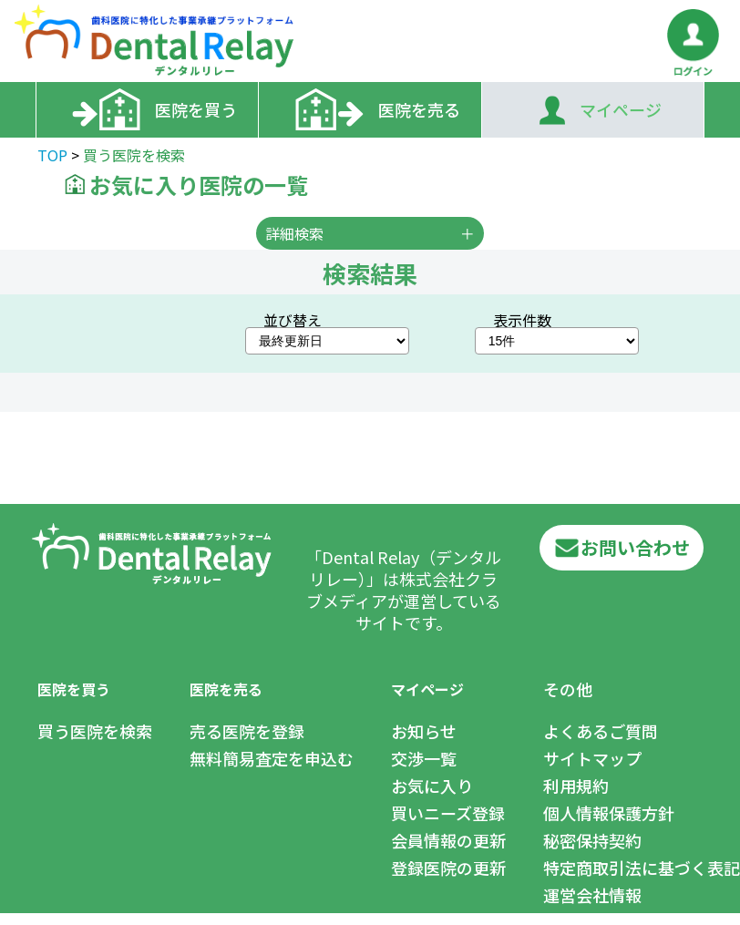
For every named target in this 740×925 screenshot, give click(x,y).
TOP (52, 155)
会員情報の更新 (448, 840)
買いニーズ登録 (448, 813)
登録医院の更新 (448, 867)
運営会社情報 (592, 895)
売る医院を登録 (247, 731)
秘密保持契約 (592, 840)
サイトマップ (592, 758)
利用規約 (576, 785)
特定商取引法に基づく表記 (641, 867)
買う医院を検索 (94, 731)
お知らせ (424, 731)
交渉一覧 (424, 758)
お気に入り (432, 785)
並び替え (292, 320)
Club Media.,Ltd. (148, 917)
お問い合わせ (621, 547)
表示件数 (522, 320)
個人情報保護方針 (608, 813)
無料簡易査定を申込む (272, 758)
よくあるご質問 (600, 731)
